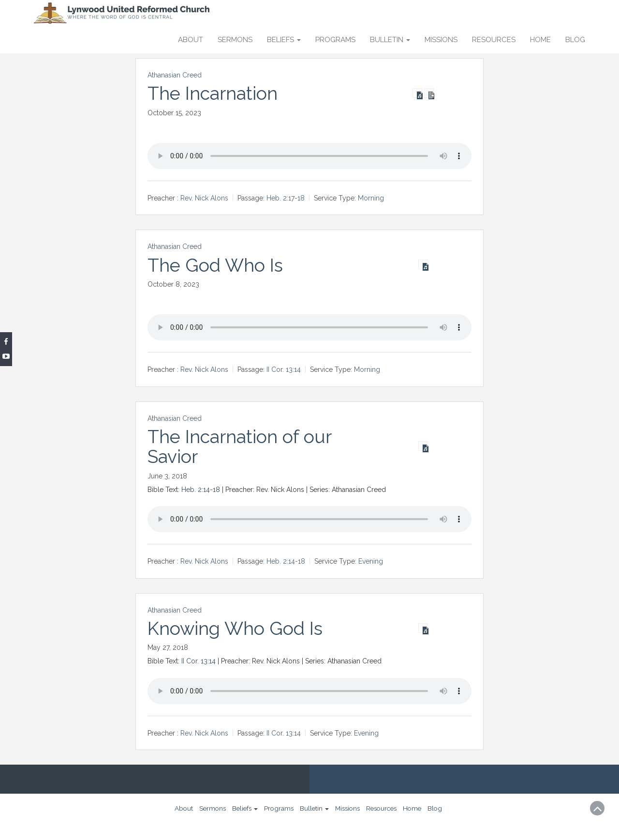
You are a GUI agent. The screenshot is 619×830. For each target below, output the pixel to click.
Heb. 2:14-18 (200, 489)
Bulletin (390, 39)
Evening (370, 561)
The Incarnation (212, 93)
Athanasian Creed (174, 75)
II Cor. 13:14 (283, 370)
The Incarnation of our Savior (239, 446)
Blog (575, 39)
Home (540, 39)
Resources (494, 39)
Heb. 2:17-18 (285, 198)
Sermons (235, 39)
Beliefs (284, 39)
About (190, 39)
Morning (371, 198)
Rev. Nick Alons (204, 198)
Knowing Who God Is (235, 628)
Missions (441, 39)
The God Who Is (215, 265)
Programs (335, 39)
